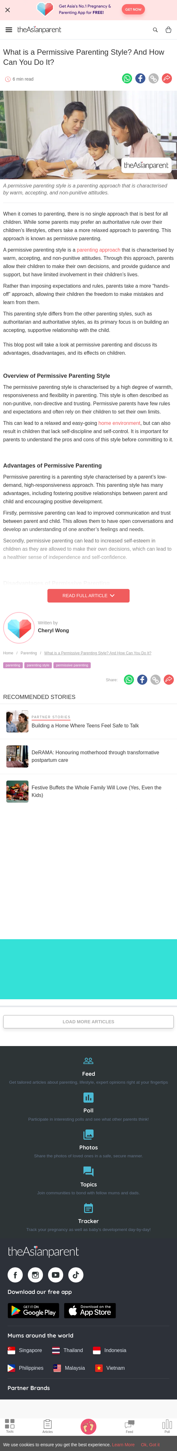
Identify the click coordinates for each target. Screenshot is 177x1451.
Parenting (29, 653)
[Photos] (88, 1142)
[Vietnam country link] (110, 1368)
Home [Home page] (8, 653)
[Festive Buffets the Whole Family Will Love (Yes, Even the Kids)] (88, 792)
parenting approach (98, 250)
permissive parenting (72, 665)
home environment (120, 423)
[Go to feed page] (39, 30)
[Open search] (155, 29)
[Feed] (88, 1068)
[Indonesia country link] (109, 1350)
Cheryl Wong (53, 630)
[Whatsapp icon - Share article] (127, 78)
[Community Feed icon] (130, 1427)
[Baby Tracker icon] (88, 1426)
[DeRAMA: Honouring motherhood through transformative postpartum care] (88, 756)
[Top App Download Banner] (88, 10)
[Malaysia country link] (69, 1368)
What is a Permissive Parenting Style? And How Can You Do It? (97, 653)
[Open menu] (9, 30)
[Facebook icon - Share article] (140, 78)
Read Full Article (88, 595)
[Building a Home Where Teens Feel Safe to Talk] (72, 721)
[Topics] (88, 1179)
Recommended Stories (39, 697)
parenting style (38, 665)
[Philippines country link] (25, 1368)
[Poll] (88, 1105)
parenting (13, 665)
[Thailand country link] (67, 1350)
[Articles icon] (47, 1427)
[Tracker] (88, 1216)
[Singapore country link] (25, 1350)
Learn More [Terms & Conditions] (123, 1444)
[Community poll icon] (167, 1427)
